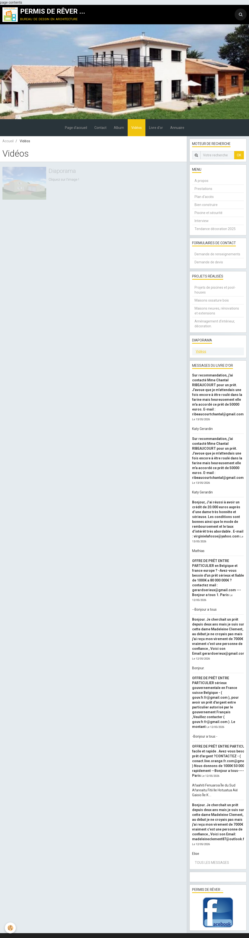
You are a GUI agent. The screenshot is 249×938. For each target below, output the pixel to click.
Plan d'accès (204, 197)
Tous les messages (212, 863)
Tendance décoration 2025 (215, 229)
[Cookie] (10, 927)
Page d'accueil (76, 128)
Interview (202, 221)
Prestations (203, 189)
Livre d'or (156, 128)
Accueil (8, 141)
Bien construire (206, 205)
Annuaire (177, 128)
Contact (100, 128)
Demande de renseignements (217, 254)
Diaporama (62, 171)
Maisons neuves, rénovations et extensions (217, 310)
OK (239, 155)
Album (119, 128)
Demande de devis (209, 262)
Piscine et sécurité (208, 213)
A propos (201, 181)
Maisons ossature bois (212, 300)
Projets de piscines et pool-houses (215, 290)
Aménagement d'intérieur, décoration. (215, 323)
